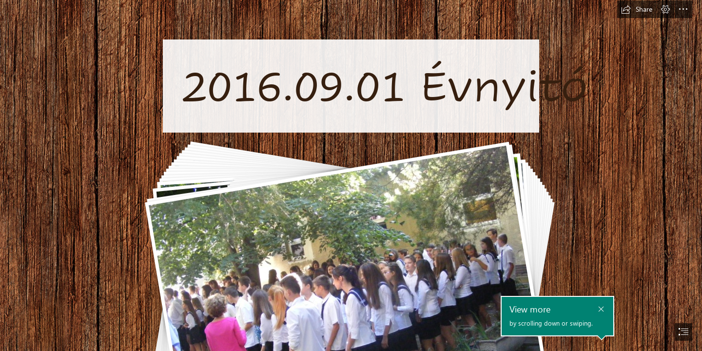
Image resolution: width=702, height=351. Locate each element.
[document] (351, 175)
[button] (636, 9)
